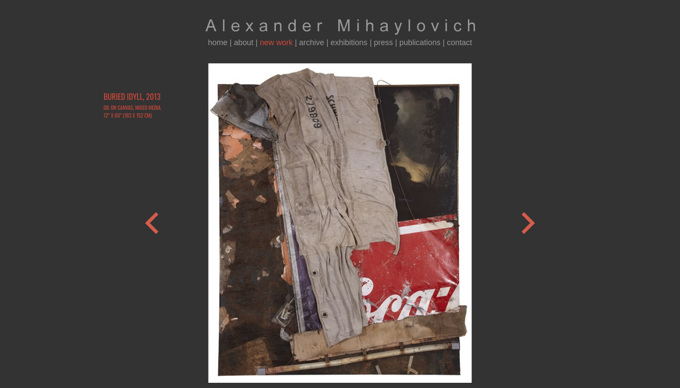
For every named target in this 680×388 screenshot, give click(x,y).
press (383, 42)
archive (311, 42)
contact (459, 42)
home (217, 42)
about (243, 42)
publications (420, 42)
